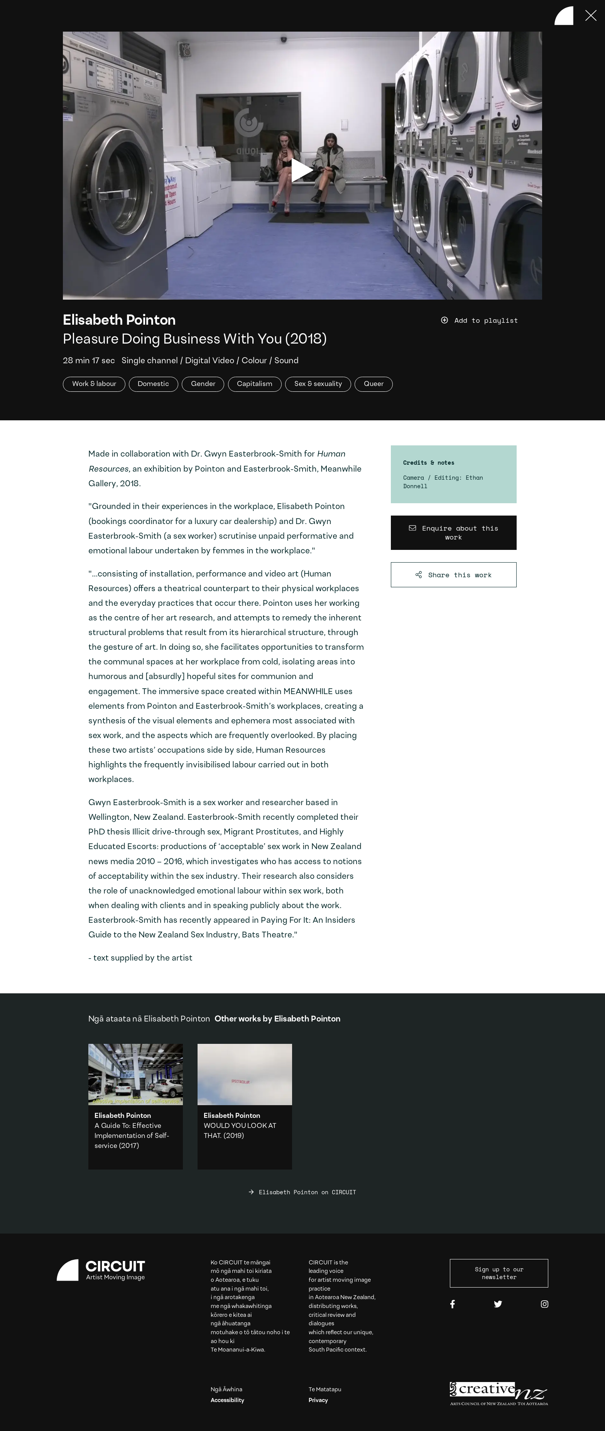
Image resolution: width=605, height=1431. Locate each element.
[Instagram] (544, 1305)
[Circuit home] (106, 1270)
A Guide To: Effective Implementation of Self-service (132, 1136)
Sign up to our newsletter (499, 1273)
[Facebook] (452, 1305)
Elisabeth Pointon (119, 321)
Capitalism (254, 384)
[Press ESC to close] (591, 15)
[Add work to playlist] (491, 320)
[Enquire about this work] (454, 532)
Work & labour (94, 384)
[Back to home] (563, 15)
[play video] (302, 170)
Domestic (153, 384)
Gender (203, 384)
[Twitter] (498, 1305)
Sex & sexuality (318, 384)
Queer (374, 384)
